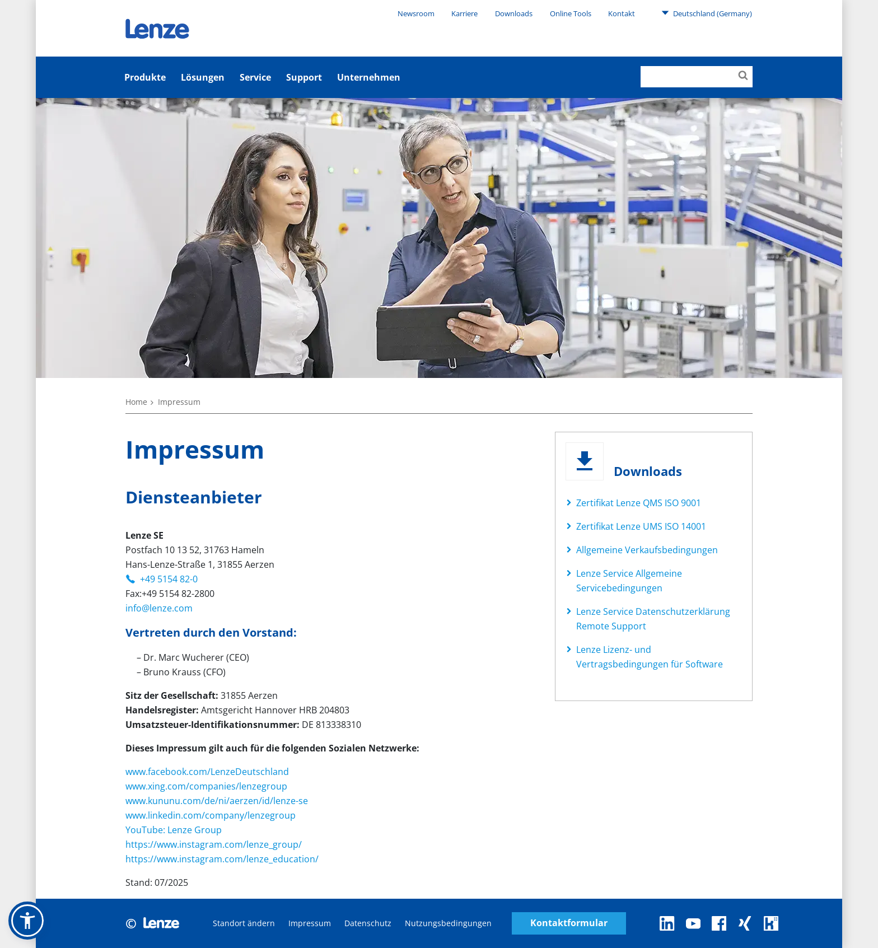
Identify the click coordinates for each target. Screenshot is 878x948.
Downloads (514, 13)
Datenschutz (367, 923)
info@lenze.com (159, 608)
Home (136, 401)
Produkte (145, 77)
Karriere (464, 13)
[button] (27, 920)
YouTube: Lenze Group (173, 830)
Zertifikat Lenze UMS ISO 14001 (641, 526)
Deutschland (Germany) (706, 12)
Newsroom (416, 13)
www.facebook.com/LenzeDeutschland (207, 771)
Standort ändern (244, 923)
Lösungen (203, 77)
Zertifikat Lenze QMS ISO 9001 (638, 503)
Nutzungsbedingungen (448, 923)
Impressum (309, 923)
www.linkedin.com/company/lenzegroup (210, 815)
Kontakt (621, 13)
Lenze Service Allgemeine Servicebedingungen (629, 580)
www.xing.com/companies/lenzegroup (206, 786)
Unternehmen (368, 77)
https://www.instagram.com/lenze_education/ (222, 859)
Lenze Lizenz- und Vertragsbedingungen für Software (649, 656)
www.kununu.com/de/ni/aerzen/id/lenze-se (216, 801)
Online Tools (570, 13)
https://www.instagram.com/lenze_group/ (213, 844)
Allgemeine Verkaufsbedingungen (647, 550)
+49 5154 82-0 (169, 579)
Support (304, 77)
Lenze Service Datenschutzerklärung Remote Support (653, 618)
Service (255, 77)
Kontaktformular (569, 923)
